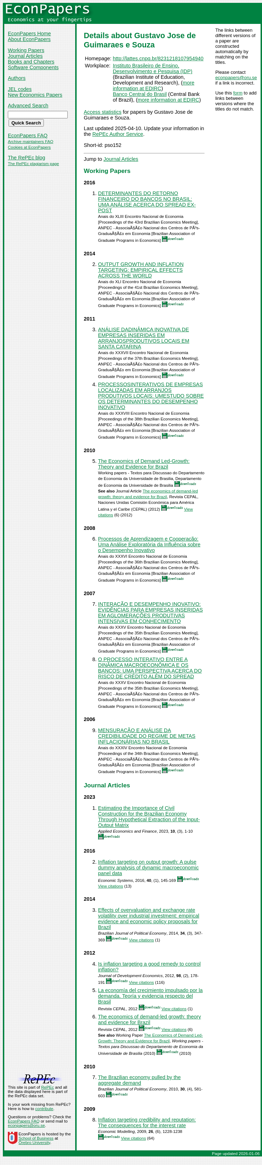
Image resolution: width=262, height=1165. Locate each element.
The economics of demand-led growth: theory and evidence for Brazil (149, 1019)
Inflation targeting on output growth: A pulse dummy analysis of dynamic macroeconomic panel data (148, 867)
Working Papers (26, 50)
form (237, 93)
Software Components (33, 67)
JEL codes (20, 89)
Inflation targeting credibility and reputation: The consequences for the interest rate (147, 1122)
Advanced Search (28, 105)
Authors (17, 78)
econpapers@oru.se (236, 77)
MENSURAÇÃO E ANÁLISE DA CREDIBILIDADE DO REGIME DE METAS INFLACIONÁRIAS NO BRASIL (146, 736)
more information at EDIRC (153, 85)
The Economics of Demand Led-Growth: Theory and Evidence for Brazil (144, 464)
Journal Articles (25, 56)
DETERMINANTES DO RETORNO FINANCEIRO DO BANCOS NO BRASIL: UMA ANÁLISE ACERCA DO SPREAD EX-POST (147, 201)
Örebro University (34, 1142)
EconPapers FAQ (27, 135)
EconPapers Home (29, 33)
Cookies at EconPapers (29, 147)
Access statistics (103, 112)
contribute (44, 1109)
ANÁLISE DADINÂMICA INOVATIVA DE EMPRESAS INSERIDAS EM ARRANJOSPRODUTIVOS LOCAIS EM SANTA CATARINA (143, 338)
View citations (110, 886)
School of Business (36, 1138)
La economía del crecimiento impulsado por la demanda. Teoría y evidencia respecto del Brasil (150, 996)
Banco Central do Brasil (139, 94)
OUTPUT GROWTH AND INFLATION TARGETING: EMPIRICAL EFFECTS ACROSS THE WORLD (141, 270)
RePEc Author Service (117, 134)
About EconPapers (29, 39)
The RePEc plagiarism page (33, 164)
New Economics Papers (35, 95)
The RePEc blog (26, 157)
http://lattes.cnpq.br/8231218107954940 (158, 58)
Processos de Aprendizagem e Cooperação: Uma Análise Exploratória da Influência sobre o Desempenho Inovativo (149, 544)
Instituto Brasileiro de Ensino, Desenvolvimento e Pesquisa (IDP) (152, 68)
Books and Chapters (31, 62)
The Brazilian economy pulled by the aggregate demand (139, 1080)
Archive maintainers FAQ (30, 141)
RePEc (47, 1087)
